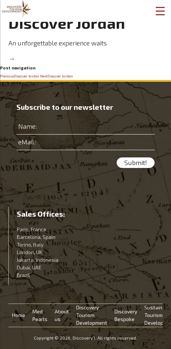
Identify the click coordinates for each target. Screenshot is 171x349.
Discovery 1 (17, 9)
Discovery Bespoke (125, 315)
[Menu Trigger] (160, 11)
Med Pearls (39, 315)
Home (18, 315)
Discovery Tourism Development (91, 315)
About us (62, 315)
